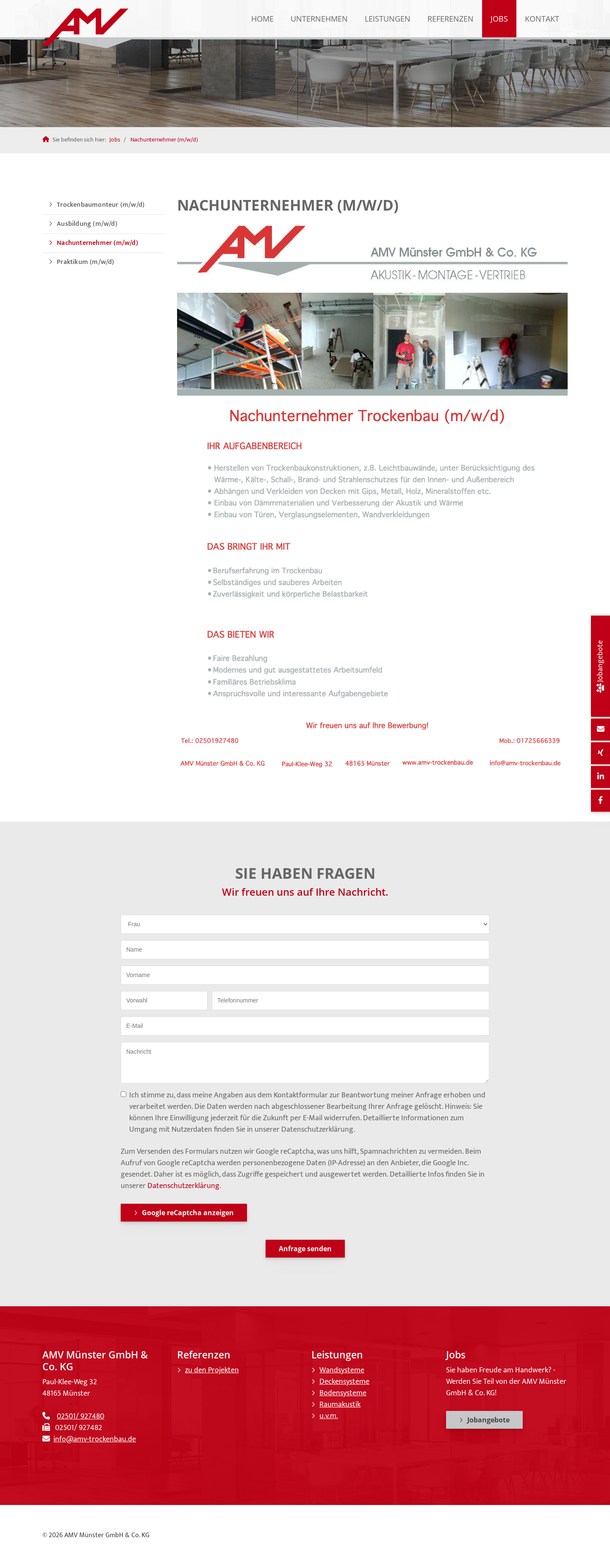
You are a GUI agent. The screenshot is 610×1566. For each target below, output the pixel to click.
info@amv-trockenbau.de (94, 1439)
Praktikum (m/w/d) (85, 262)
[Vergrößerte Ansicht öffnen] (372, 494)
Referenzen (450, 19)
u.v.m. (328, 1416)
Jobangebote (488, 1419)
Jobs (499, 19)
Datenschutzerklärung (183, 1186)
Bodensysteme (342, 1393)
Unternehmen (319, 19)
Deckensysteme (344, 1381)
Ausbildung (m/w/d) (87, 224)
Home (262, 19)
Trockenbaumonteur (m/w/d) (100, 205)
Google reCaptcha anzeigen (188, 1212)
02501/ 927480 (80, 1416)
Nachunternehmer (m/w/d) (164, 140)
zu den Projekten (212, 1370)
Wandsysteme (341, 1370)
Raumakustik (339, 1404)
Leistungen (387, 19)
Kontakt (542, 19)
